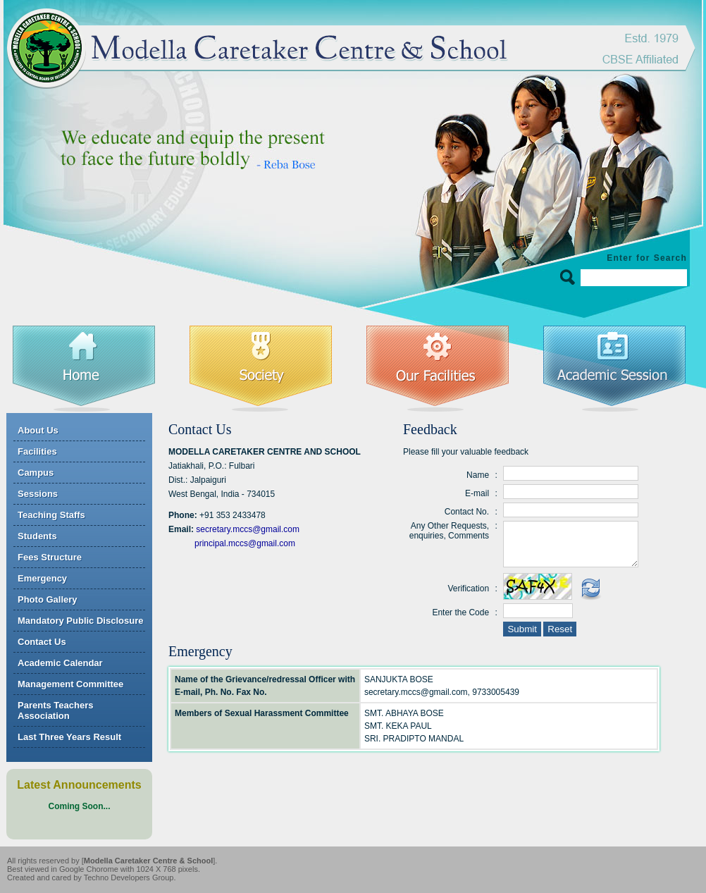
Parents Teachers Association (55, 710)
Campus (36, 472)
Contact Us (42, 641)
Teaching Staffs (51, 515)
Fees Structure (50, 557)
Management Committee (70, 684)
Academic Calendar (60, 663)
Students (37, 536)
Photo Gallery (48, 599)
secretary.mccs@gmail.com (247, 529)
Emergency (42, 578)
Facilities (37, 451)
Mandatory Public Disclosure (80, 620)
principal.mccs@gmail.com (244, 543)
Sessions (38, 493)
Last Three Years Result (69, 737)
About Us (38, 430)
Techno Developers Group (129, 877)
